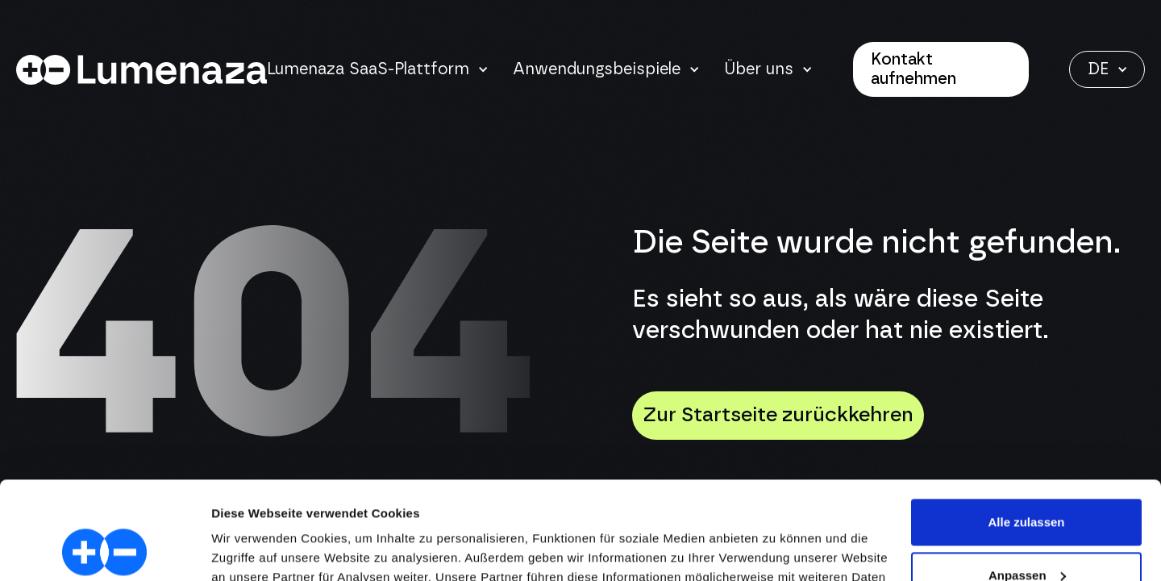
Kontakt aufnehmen (913, 69)
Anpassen (1027, 483)
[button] (378, 69)
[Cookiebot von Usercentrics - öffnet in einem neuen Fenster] (104, 549)
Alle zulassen (1026, 430)
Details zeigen (252, 549)
